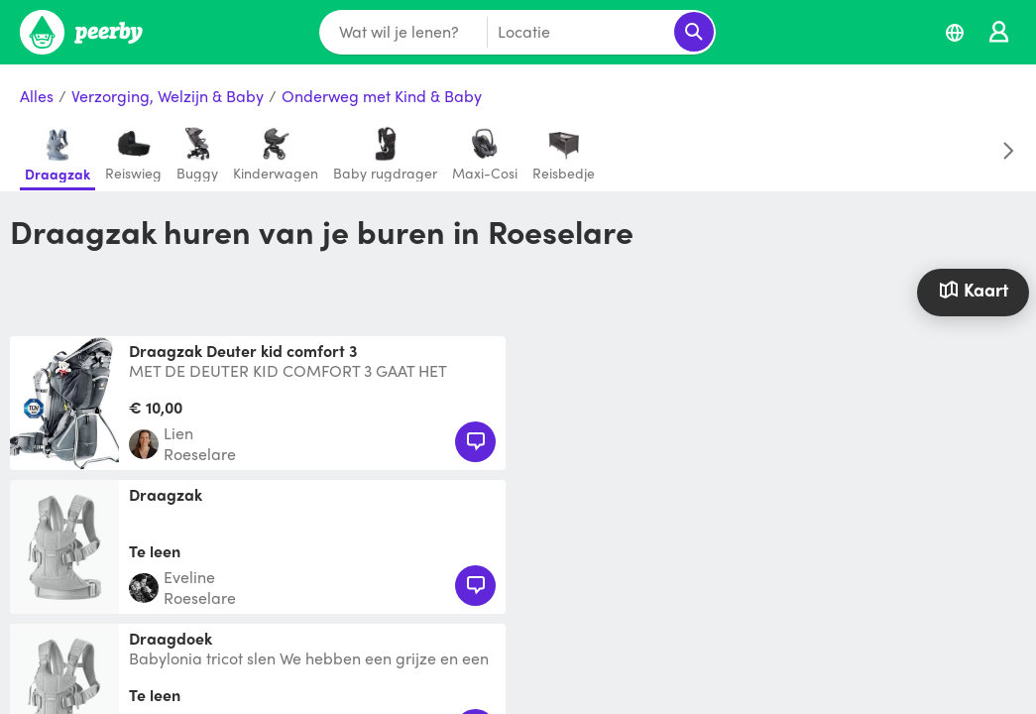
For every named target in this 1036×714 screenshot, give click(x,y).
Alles (37, 96)
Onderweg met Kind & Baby (382, 96)
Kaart (973, 289)
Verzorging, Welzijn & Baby (167, 96)
